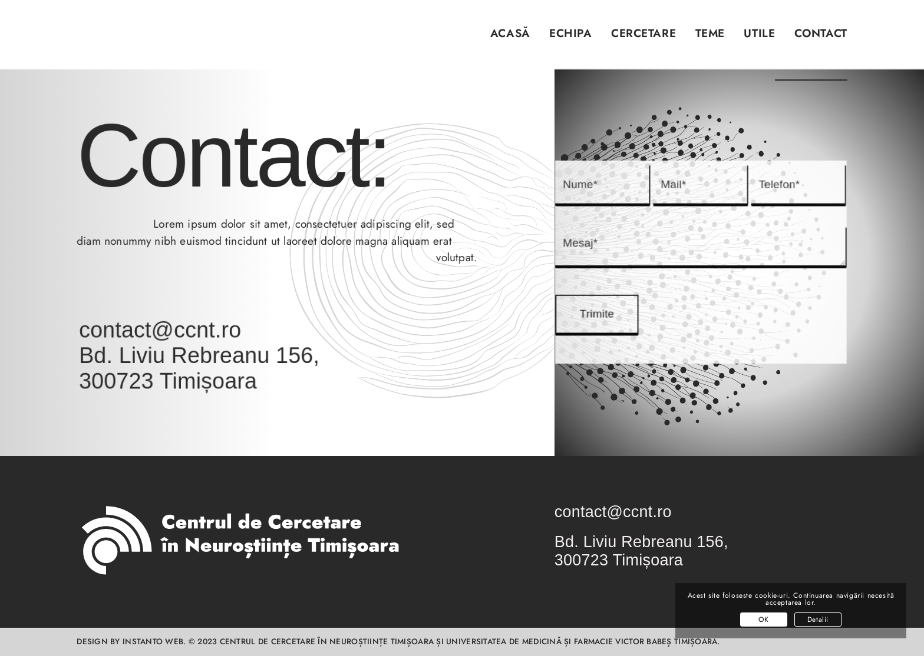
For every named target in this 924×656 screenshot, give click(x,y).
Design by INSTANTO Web (130, 641)
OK (763, 619)
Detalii (818, 619)
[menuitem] (500, 40)
